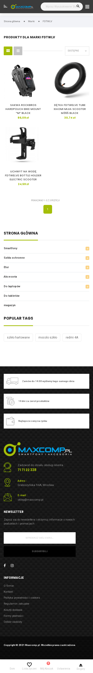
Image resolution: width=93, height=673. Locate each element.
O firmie (9, 585)
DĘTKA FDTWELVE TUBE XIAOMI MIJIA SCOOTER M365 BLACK (70, 109)
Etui (6, 267)
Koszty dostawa (13, 610)
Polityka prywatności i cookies (22, 597)
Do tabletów (12, 295)
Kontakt (8, 591)
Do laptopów (12, 286)
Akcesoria (10, 276)
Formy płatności (13, 616)
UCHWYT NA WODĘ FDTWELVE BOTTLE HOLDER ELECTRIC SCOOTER (23, 175)
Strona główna (21, 234)
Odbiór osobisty (13, 622)
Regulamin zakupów (16, 603)
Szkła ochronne (14, 257)
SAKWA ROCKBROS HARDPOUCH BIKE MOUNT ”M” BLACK (23, 109)
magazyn (10, 305)
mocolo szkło (47, 337)
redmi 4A (72, 337)
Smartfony (10, 248)
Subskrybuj (40, 551)
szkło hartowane (18, 337)
